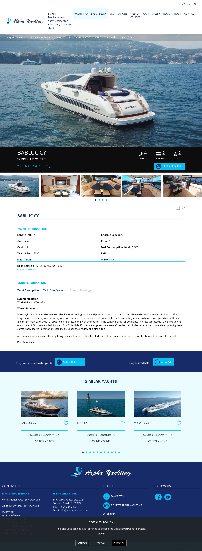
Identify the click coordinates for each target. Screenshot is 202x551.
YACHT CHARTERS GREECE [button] (90, 13)
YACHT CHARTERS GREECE (87, 37)
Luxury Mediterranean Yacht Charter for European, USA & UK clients (59, 21)
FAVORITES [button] (113, 496)
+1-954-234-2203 (67, 506)
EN (194, 4)
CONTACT (190, 13)
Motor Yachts (110, 37)
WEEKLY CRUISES (135, 15)
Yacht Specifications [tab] (54, 290)
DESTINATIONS (118, 13)
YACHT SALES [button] (150, 13)
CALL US (163, 361)
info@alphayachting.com (74, 510)
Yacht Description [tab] (28, 290)
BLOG (166, 13)
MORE (101, 533)
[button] (188, 3)
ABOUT (177, 13)
